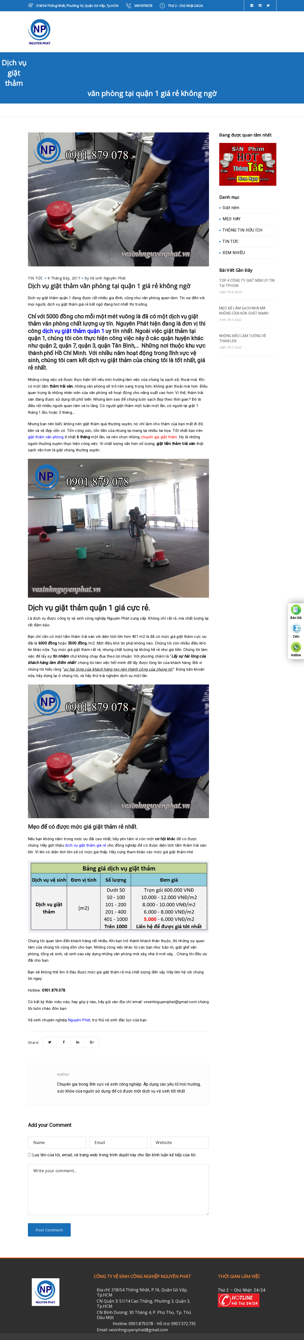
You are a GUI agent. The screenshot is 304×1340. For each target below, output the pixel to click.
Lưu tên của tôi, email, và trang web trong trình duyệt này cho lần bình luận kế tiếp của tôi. (114, 1154)
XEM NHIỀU (234, 252)
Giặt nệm (231, 207)
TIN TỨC (35, 278)
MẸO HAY (232, 218)
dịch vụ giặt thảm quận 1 (73, 331)
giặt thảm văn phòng (46, 437)
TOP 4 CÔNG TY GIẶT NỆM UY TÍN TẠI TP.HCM (247, 283)
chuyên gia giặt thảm (159, 437)
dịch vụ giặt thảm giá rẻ (85, 845)
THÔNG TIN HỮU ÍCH (243, 230)
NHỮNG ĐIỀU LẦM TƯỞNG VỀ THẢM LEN (242, 338)
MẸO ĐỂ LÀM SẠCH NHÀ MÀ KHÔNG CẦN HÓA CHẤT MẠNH (244, 310)
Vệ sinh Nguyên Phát (108, 278)
